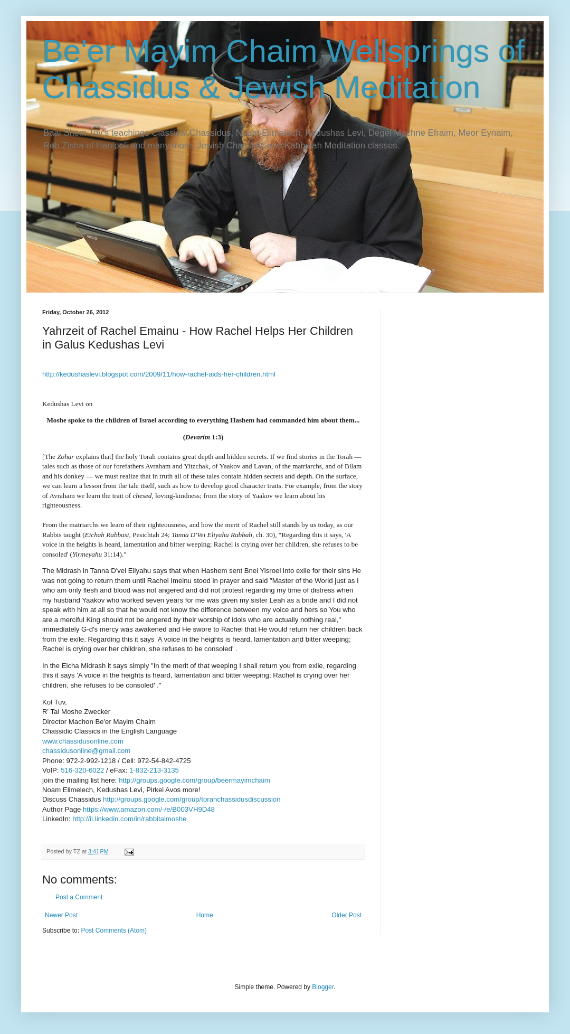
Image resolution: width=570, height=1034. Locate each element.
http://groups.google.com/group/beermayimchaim (194, 780)
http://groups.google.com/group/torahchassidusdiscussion (191, 799)
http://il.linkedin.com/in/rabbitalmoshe (129, 819)
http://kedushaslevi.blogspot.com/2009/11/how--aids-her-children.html (159, 374)
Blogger (323, 987)
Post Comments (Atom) (114, 930)
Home (204, 915)
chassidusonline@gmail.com (86, 751)
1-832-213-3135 (154, 770)
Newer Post (61, 915)
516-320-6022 (82, 770)
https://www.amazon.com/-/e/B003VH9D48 (149, 809)
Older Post (346, 915)
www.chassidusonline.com (83, 741)
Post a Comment (78, 897)
